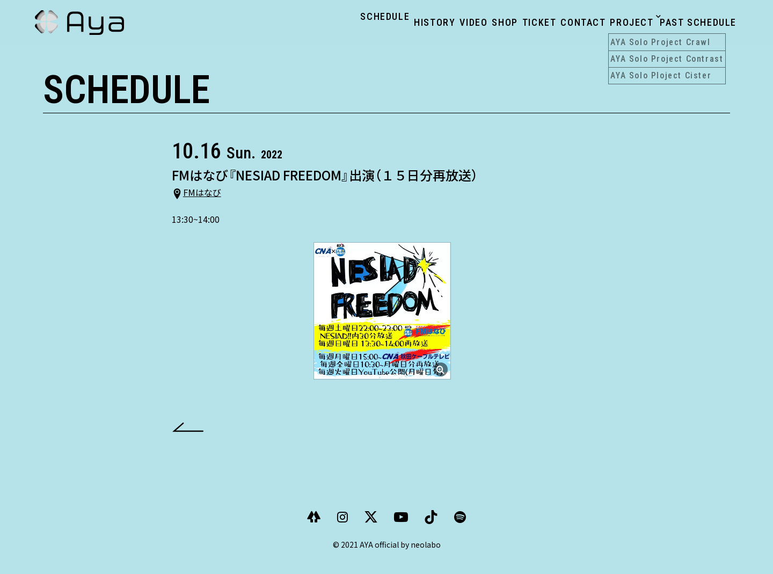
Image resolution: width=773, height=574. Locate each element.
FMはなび (208, 202)
